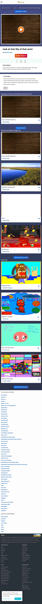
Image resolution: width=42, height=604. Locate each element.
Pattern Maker (4, 496)
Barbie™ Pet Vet (5, 403)
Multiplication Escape (6, 475)
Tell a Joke (3, 487)
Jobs (2, 553)
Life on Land (4, 435)
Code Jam (3, 582)
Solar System (4, 479)
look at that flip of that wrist (8, 119)
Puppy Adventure (5, 481)
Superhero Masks (5, 468)
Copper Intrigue (7, 381)
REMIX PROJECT (21, 56)
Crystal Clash (4, 483)
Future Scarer (6, 350)
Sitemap (3, 557)
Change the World (5, 449)
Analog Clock (4, 508)
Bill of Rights (4, 506)
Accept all (17, 598)
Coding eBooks (4, 559)
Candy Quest (4, 409)
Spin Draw (3, 493)
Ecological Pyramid (5, 470)
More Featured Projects (21, 387)
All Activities (4, 395)
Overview (24, 547)
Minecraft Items (5, 578)
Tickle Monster (4, 430)
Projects (15, 8)
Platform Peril (4, 458)
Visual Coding (4, 516)
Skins (2, 525)
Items (2, 527)
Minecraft (3, 518)
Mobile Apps (4, 555)
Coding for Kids (7, 8)
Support (3, 550)
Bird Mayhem (4, 489)
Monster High (4, 441)
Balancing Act (4, 428)
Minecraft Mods (5, 580)
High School (25, 575)
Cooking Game (4, 447)
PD (22, 583)
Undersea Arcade (5, 491)
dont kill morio (5, 249)
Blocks (2, 529)
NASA (2, 485)
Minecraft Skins (4, 570)
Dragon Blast (4, 407)
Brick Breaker (4, 422)
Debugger (3, 498)
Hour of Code (4, 583)
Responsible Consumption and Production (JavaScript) (14, 464)
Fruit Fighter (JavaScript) (7, 433)
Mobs (2, 531)
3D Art (3, 218)
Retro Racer (4, 454)
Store (2, 562)
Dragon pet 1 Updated (7, 316)
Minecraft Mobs (5, 573)
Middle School (25, 573)
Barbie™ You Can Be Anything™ (8, 405)
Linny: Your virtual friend (8, 347)
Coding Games (4, 567)
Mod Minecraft (4, 420)
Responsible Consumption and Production (11, 439)
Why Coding (25, 553)
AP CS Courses (25, 577)
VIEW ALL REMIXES (21, 128)
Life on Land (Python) (6, 460)
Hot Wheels (4, 412)
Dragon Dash (4, 414)
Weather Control (5, 426)
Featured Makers (26, 555)
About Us (3, 548)
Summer (24, 560)
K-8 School (24, 580)
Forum (2, 560)
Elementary (25, 572)
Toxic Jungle (4, 418)
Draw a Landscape (5, 466)
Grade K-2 (3, 397)
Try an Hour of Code (7, 392)
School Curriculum (26, 568)
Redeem (24, 552)
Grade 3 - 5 (3, 399)
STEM (2, 500)
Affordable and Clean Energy (8, 437)
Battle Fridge (8, 52)
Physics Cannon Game (6, 477)
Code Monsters (4, 424)
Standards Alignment (27, 582)
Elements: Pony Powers (7, 378)
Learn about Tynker (21, 11)
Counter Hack (4, 416)
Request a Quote (26, 588)
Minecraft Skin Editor (6, 572)
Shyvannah (5, 319)
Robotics (3, 521)
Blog (2, 547)
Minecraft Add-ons (5, 577)
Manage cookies (6, 598)
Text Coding (4, 523)
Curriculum (24, 548)
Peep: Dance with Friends (7, 502)
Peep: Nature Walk (5, 504)
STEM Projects (25, 587)
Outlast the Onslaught (6, 456)
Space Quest (4, 443)
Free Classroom (26, 570)
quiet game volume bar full (8, 187)
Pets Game (3, 445)
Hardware (3, 510)
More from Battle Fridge (21, 257)
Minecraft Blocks (5, 575)
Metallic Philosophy (7, 288)
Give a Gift (24, 550)
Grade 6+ (3, 401)
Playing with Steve (6, 285)
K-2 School (24, 578)
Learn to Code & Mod (7, 513)
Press (2, 552)
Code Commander (5, 451)
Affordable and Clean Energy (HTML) (10, 462)
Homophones (4, 472)
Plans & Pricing (25, 557)
